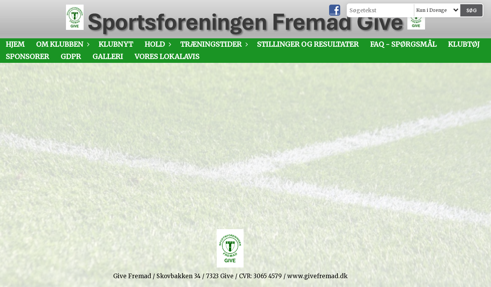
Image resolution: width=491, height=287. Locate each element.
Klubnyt (116, 44)
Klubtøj (463, 44)
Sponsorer (27, 56)
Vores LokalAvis (167, 56)
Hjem (15, 44)
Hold (157, 44)
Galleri (107, 56)
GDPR (71, 56)
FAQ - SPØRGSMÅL (403, 44)
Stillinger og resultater (308, 44)
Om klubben (61, 44)
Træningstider (213, 44)
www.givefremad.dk (317, 276)
